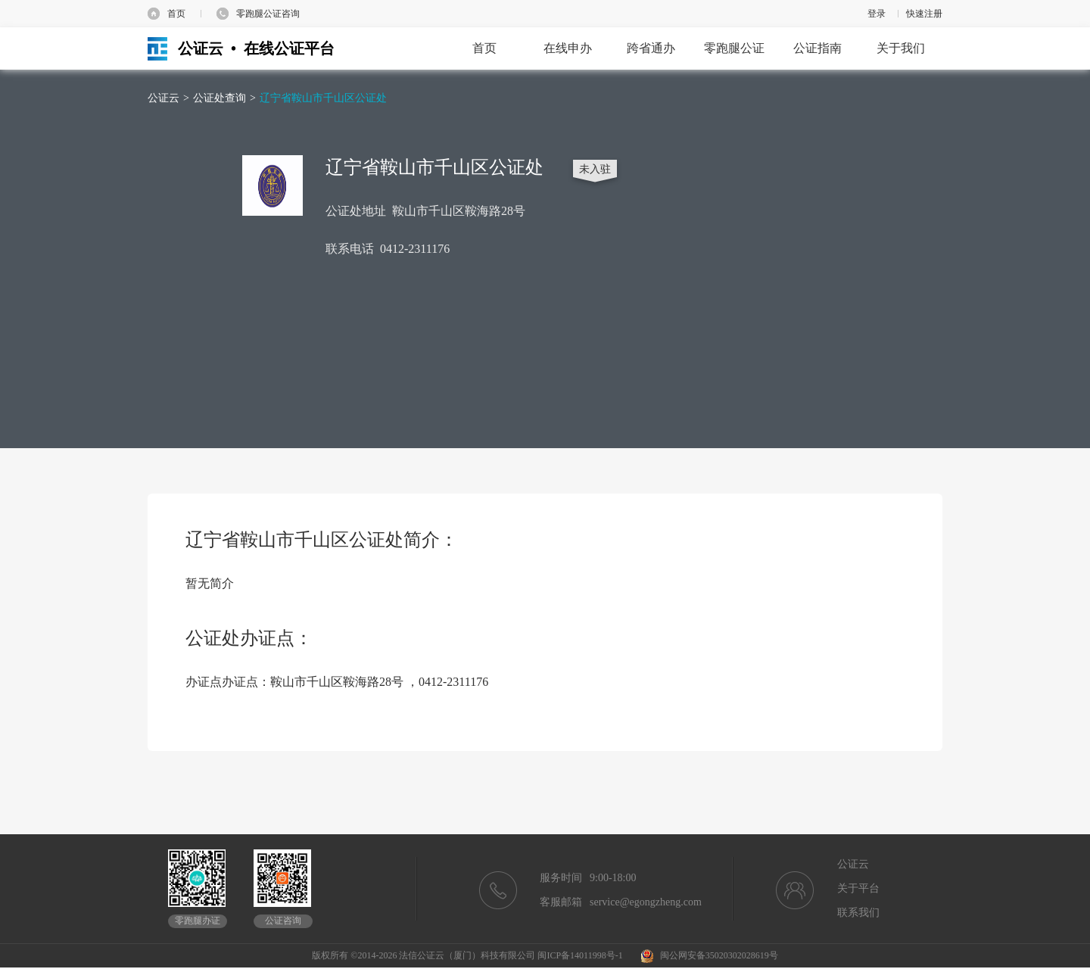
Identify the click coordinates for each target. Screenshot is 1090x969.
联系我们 (858, 912)
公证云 (163, 98)
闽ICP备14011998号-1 (579, 955)
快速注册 (924, 13)
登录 (876, 13)
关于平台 (858, 888)
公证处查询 (219, 98)
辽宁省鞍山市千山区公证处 (323, 98)
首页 (176, 13)
